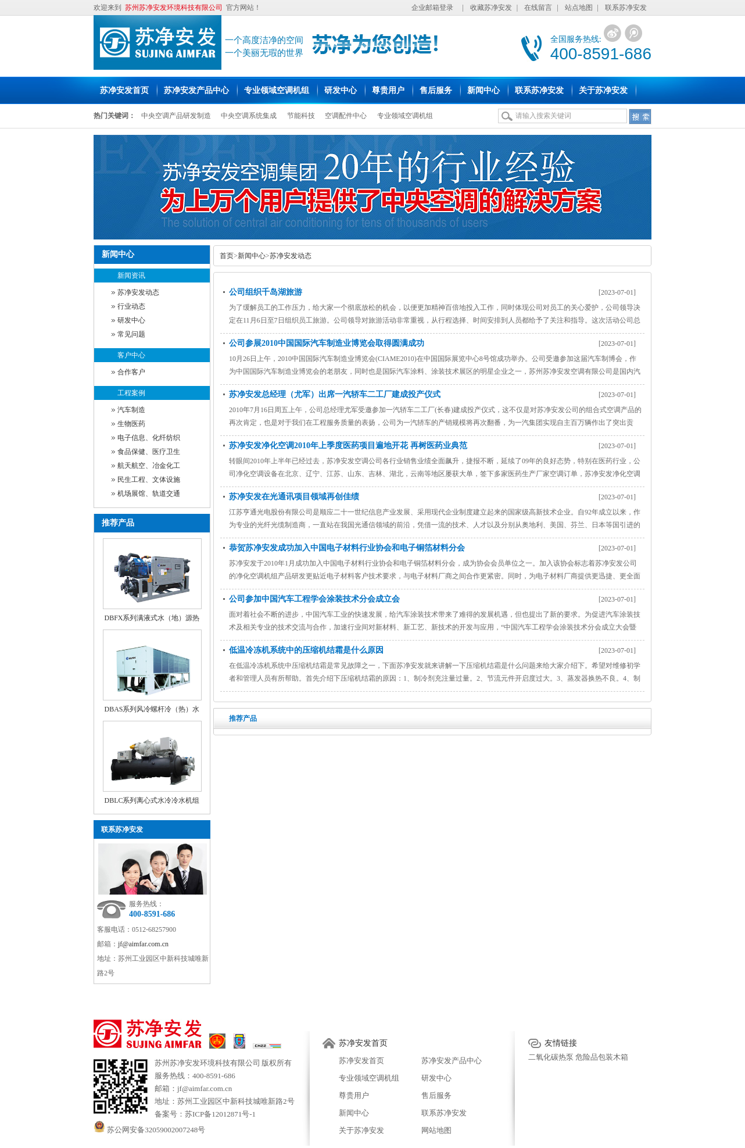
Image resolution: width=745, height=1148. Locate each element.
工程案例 (131, 393)
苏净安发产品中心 (451, 1060)
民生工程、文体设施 (148, 479)
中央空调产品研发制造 (176, 116)
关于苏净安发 (361, 1130)
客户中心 (131, 355)
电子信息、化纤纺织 (148, 438)
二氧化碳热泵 (551, 1057)
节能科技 (301, 116)
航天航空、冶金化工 (148, 466)
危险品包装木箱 (601, 1057)
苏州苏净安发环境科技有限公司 (207, 1062)
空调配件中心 (346, 116)
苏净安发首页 (363, 1043)
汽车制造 (131, 410)
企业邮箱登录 (432, 7)
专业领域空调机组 (405, 116)
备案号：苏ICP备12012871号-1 (205, 1114)
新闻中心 (252, 256)
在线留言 (538, 7)
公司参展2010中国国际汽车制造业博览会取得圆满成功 (326, 343)
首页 (227, 256)
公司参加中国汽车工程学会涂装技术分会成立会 (314, 599)
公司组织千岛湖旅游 (265, 292)
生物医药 (131, 424)
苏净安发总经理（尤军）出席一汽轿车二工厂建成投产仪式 (334, 394)
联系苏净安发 (626, 7)
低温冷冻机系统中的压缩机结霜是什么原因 (306, 650)
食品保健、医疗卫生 (148, 452)
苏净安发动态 (138, 292)
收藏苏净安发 (491, 7)
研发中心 (131, 320)
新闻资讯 (131, 275)
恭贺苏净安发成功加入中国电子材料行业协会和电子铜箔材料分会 (347, 547)
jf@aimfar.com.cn (143, 944)
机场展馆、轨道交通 (148, 493)
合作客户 (131, 372)
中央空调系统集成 (249, 116)
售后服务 (436, 1095)
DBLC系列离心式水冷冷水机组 (151, 800)
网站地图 (436, 1130)
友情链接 (561, 1043)
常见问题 (131, 334)
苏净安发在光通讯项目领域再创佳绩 (294, 496)
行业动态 (131, 306)
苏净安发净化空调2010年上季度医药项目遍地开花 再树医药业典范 (348, 445)
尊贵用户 (354, 1095)
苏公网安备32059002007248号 (149, 1129)
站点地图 (579, 7)
